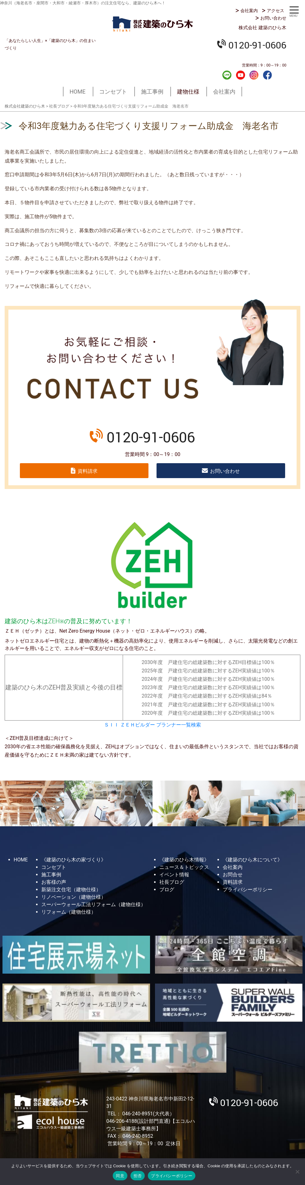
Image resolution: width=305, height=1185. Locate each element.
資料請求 (88, 471)
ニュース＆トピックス (184, 867)
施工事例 (152, 91)
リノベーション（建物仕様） (73, 897)
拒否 (138, 1175)
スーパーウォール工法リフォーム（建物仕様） (93, 904)
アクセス (275, 10)
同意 (120, 1175)
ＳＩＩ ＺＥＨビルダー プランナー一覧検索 (152, 725)
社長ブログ (171, 882)
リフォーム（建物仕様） (68, 912)
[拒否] (297, 1172)
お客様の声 (53, 882)
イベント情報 (174, 875)
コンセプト (113, 91)
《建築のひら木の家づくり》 (73, 860)
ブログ (166, 889)
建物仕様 (188, 91)
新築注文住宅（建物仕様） (71, 889)
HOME (77, 91)
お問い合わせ (273, 18)
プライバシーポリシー (247, 889)
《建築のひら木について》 (252, 860)
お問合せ (233, 875)
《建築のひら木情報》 (184, 860)
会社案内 (249, 10)
